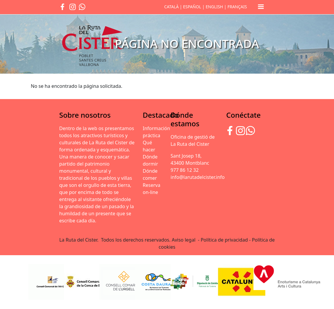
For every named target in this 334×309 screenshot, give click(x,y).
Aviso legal (184, 240)
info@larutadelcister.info (198, 177)
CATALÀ (171, 6)
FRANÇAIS (237, 6)
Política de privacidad (224, 240)
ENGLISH (214, 6)
